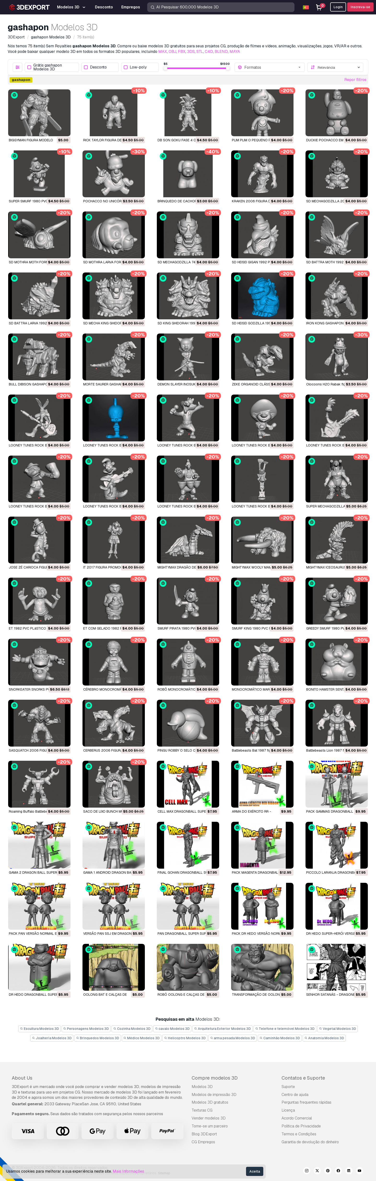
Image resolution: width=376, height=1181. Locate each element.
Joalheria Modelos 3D (52, 1038)
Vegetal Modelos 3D (337, 1028)
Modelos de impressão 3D (214, 1094)
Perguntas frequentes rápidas (306, 1102)
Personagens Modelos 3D (86, 1028)
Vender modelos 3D (209, 1118)
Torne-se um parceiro (210, 1126)
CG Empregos (203, 1141)
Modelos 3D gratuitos (210, 1102)
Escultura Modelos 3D (39, 1028)
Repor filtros (355, 79)
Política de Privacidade (301, 1126)
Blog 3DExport (204, 1134)
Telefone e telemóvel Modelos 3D (285, 1028)
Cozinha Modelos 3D (132, 1028)
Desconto (95, 67)
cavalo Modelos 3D (172, 1028)
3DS (191, 51)
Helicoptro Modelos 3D (185, 1038)
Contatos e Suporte (303, 1078)
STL (199, 51)
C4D (209, 51)
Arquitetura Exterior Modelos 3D (222, 1028)
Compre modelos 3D (215, 1078)
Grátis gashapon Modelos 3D (44, 67)
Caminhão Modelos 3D (279, 1038)
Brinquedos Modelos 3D (97, 1038)
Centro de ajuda (295, 1094)
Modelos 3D (202, 1086)
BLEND (221, 51)
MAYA (234, 51)
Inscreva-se (360, 7)
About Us (22, 1078)
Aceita (254, 1171)
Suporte (288, 1086)
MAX (162, 51)
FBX (181, 51)
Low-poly (135, 67)
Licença (288, 1110)
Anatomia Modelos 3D (324, 1038)
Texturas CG (202, 1110)
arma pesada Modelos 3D (232, 1038)
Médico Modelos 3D (141, 1038)
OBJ (172, 51)
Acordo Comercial (297, 1118)
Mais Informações (128, 1171)
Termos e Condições (299, 1134)
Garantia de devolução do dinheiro (310, 1141)
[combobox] (273, 67)
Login (338, 7)
